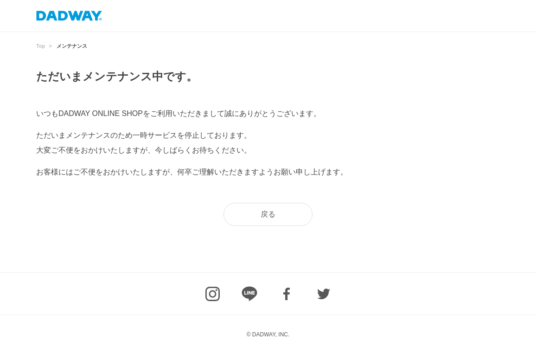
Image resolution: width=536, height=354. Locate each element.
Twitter (324, 294)
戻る (268, 214)
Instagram (212, 294)
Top (40, 46)
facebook (286, 294)
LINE (249, 294)
